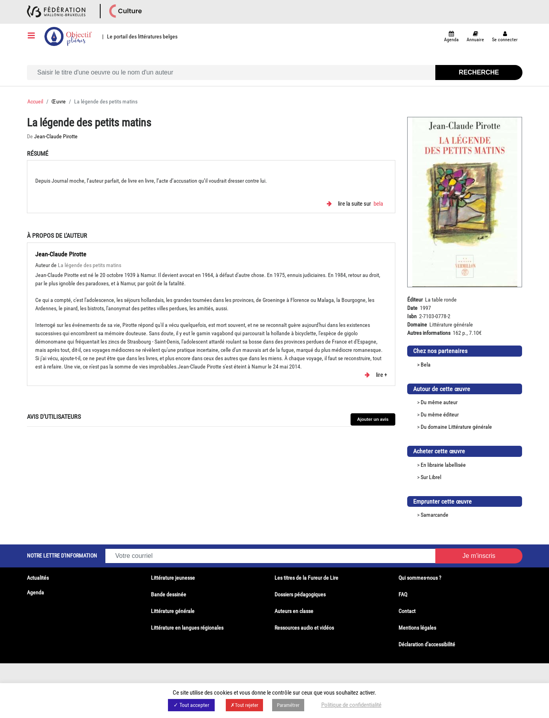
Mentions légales (417, 627)
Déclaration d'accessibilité (426, 644)
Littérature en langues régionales (187, 627)
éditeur (451, 414)
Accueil (35, 101)
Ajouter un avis (373, 419)
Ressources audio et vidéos (304, 627)
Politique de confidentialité (351, 704)
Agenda (35, 592)
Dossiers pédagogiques (300, 594)
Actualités (38, 578)
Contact (407, 611)
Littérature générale (470, 427)
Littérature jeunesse (173, 578)
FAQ (402, 594)
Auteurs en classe (293, 611)
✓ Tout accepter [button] (191, 705)
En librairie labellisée (443, 465)
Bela (378, 204)
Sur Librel (431, 477)
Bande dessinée (168, 594)
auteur (450, 402)
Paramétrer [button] (288, 705)
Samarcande (434, 515)
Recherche (479, 72)
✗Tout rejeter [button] (244, 705)
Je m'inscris (478, 555)
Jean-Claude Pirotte (56, 136)
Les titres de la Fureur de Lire (306, 578)
